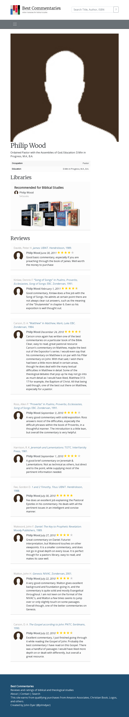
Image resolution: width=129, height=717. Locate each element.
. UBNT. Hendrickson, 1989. (43, 248)
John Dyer (30, 705)
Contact (24, 694)
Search (36, 694)
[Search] (93, 10)
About (14, 694)
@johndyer (43, 705)
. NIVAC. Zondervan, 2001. (43, 573)
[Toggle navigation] (15, 24)
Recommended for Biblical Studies (38, 187)
